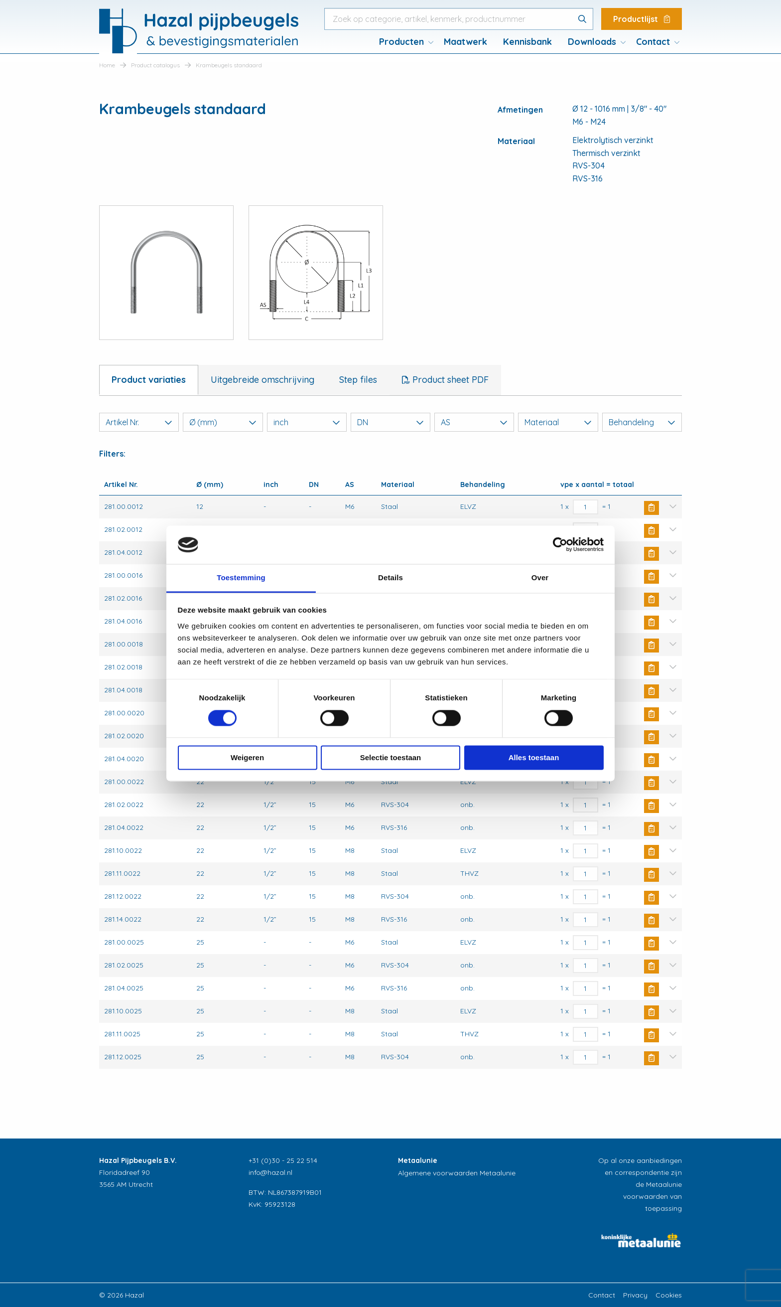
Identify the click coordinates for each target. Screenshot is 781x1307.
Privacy (635, 1295)
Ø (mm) (222, 422)
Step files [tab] (358, 379)
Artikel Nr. (139, 422)
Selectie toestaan (390, 757)
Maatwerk (465, 41)
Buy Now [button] (651, 508)
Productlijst (641, 19)
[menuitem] (403, 42)
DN (390, 422)
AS (474, 422)
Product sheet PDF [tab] (449, 379)
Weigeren (247, 757)
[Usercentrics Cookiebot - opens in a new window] (560, 544)
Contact (653, 41)
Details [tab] (390, 577)
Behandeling (642, 422)
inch (306, 422)
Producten (401, 41)
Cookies (668, 1295)
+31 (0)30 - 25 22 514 (283, 1160)
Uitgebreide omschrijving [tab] (262, 379)
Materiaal (557, 422)
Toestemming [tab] (241, 577)
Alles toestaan (534, 757)
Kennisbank (527, 41)
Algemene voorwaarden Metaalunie (457, 1172)
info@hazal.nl (270, 1172)
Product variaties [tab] (149, 379)
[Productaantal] (585, 506)
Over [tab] (540, 577)
